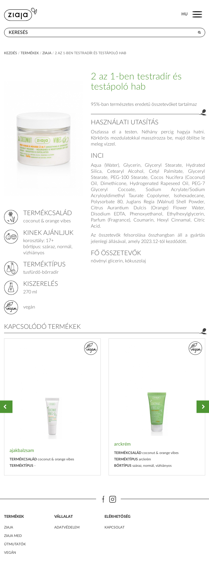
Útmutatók (15, 544)
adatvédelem (67, 527)
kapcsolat (115, 527)
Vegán (10, 552)
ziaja (46, 53)
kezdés (10, 53)
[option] (52, 406)
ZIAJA (8, 527)
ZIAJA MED (13, 536)
